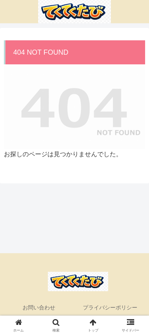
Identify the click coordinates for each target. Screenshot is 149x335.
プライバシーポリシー (110, 307)
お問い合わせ (39, 307)
